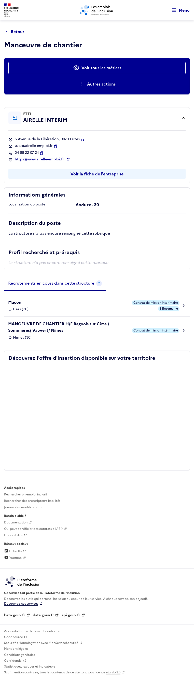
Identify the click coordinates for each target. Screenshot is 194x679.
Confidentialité (15, 660)
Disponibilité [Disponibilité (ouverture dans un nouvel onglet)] (13, 535)
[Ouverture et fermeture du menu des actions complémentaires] (97, 84)
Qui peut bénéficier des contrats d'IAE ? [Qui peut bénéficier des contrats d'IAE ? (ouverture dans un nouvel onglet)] (33, 528)
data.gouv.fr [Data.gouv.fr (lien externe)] (43, 615)
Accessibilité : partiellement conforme (32, 631)
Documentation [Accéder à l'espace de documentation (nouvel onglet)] (15, 522)
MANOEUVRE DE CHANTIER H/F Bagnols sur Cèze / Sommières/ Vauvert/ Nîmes (58, 327)
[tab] (55, 283)
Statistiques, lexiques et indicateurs (29, 666)
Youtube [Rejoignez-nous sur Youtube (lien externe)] (13, 558)
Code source (13, 637)
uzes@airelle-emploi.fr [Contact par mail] (34, 145)
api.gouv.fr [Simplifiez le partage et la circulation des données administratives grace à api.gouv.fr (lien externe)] (71, 615)
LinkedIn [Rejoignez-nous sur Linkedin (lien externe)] (13, 551)
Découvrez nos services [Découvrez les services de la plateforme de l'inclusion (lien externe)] (21, 603)
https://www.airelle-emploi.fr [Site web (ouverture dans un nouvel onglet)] (40, 159)
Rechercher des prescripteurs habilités (32, 500)
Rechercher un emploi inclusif (25, 494)
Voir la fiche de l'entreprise (97, 174)
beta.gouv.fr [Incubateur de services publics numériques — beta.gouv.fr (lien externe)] (14, 615)
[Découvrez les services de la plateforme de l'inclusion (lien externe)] (23, 581)
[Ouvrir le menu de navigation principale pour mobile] (178, 10)
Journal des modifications (22, 507)
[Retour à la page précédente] (16, 31)
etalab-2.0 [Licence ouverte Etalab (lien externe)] (113, 672)
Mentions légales (16, 648)
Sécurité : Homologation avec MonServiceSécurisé (41, 643)
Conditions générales (19, 655)
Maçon (14, 302)
